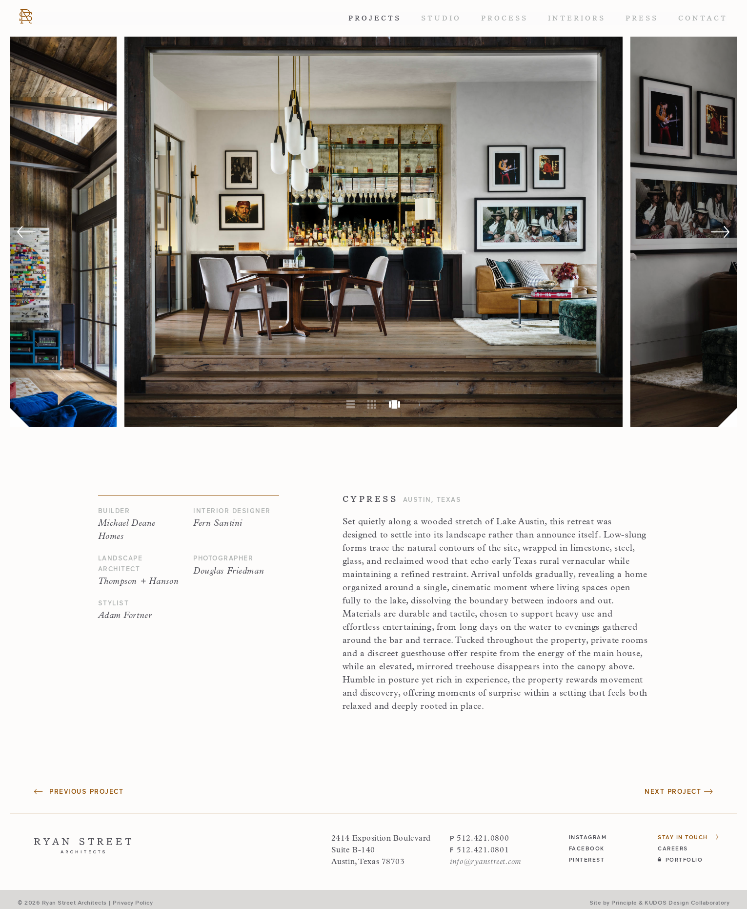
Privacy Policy (133, 902)
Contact (702, 18)
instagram (588, 837)
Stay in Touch (688, 837)
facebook (587, 848)
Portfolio (680, 859)
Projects (374, 18)
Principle (624, 902)
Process (504, 18)
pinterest (587, 859)
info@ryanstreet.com (485, 862)
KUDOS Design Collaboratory (687, 902)
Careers (673, 848)
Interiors (577, 18)
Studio (441, 18)
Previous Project (78, 791)
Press (642, 18)
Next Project (679, 791)
